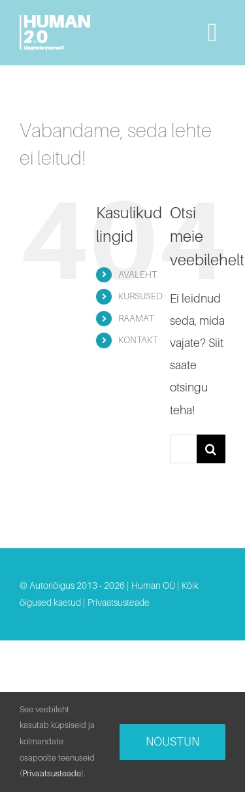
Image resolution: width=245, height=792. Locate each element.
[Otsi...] (183, 449)
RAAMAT (136, 318)
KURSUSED (140, 296)
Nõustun (172, 741)
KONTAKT (137, 340)
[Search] (211, 449)
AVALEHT (137, 274)
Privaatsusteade (119, 602)
